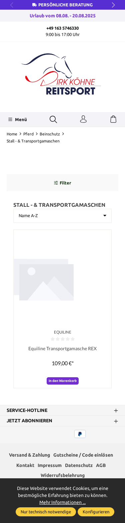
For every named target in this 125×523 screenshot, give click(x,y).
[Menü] (17, 119)
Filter (62, 182)
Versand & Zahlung (29, 455)
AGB (101, 465)
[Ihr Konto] (83, 119)
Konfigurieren (96, 511)
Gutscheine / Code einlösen (83, 455)
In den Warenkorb (63, 381)
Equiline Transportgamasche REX (62, 348)
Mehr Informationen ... (62, 502)
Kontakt (25, 465)
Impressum (50, 465)
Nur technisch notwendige (46, 511)
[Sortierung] (62, 216)
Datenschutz (79, 465)
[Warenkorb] (113, 119)
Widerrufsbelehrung (63, 475)
